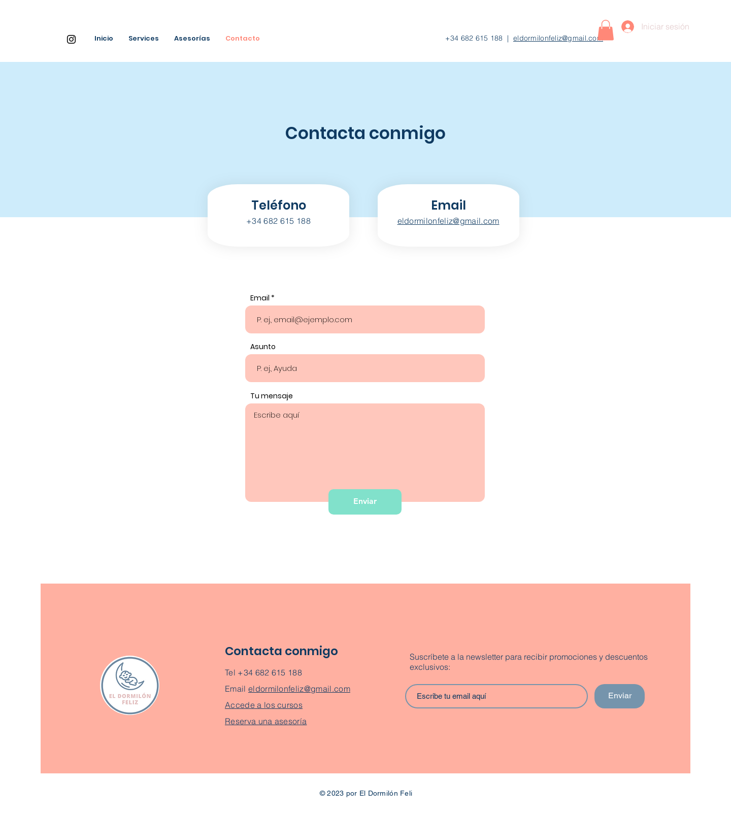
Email (260, 297)
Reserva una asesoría (266, 721)
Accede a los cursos (264, 705)
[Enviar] (365, 502)
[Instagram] (71, 39)
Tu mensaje (271, 395)
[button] (605, 30)
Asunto (263, 346)
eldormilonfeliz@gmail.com (558, 38)
